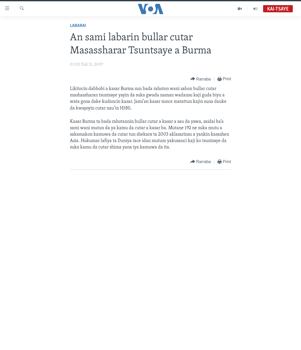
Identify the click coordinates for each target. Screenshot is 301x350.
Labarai (78, 25)
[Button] (200, 79)
